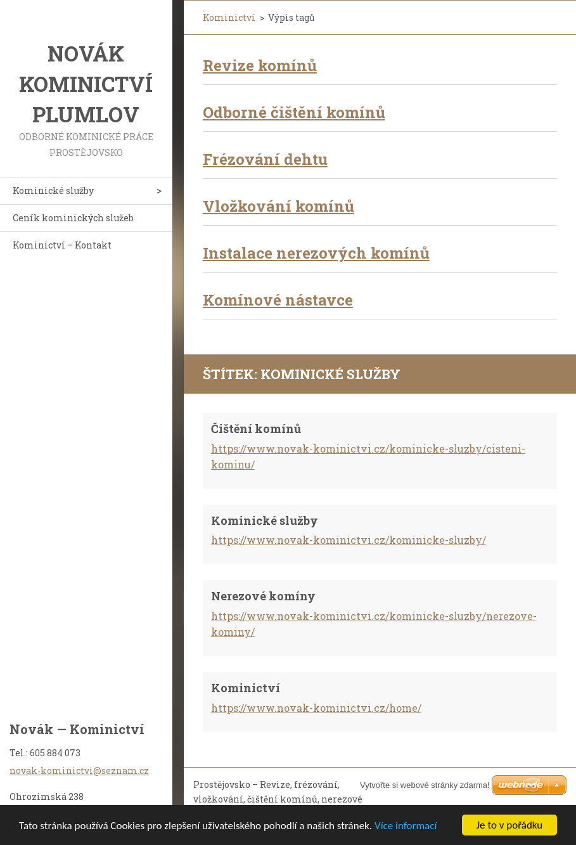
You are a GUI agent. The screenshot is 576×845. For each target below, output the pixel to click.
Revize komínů (260, 65)
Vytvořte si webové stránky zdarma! (425, 785)
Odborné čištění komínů (294, 112)
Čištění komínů (256, 428)
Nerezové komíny (263, 595)
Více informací (405, 825)
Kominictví (229, 17)
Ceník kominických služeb (73, 218)
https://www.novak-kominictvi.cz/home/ (316, 707)
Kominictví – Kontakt (62, 245)
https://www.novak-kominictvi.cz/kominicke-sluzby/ (348, 539)
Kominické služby (53, 190)
